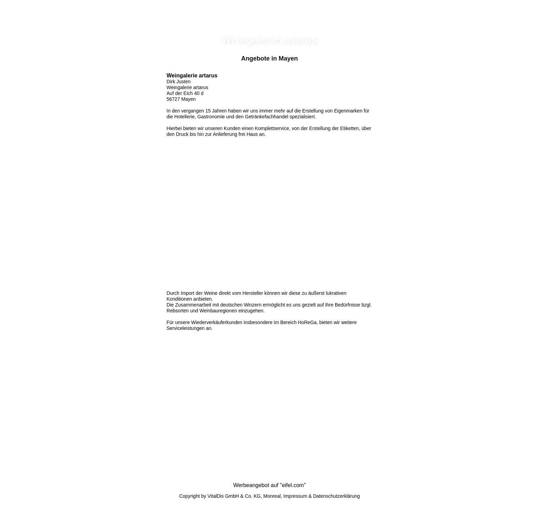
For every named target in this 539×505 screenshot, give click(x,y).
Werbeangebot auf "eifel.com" (269, 485)
